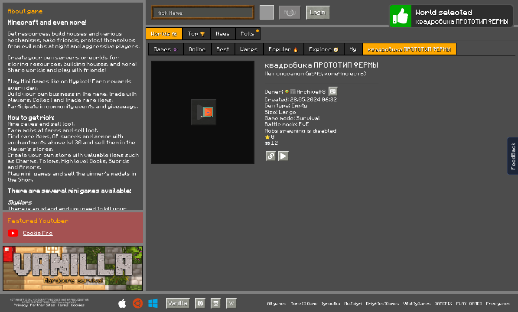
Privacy (21, 305)
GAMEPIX (443, 303)
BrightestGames (382, 303)
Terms (63, 305)
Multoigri (353, 303)
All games (277, 303)
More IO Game (304, 303)
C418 (72, 303)
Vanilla (178, 302)
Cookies (78, 305)
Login (318, 12)
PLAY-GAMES (469, 303)
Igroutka (331, 303)
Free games (498, 303)
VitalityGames (417, 303)
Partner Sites (42, 305)
